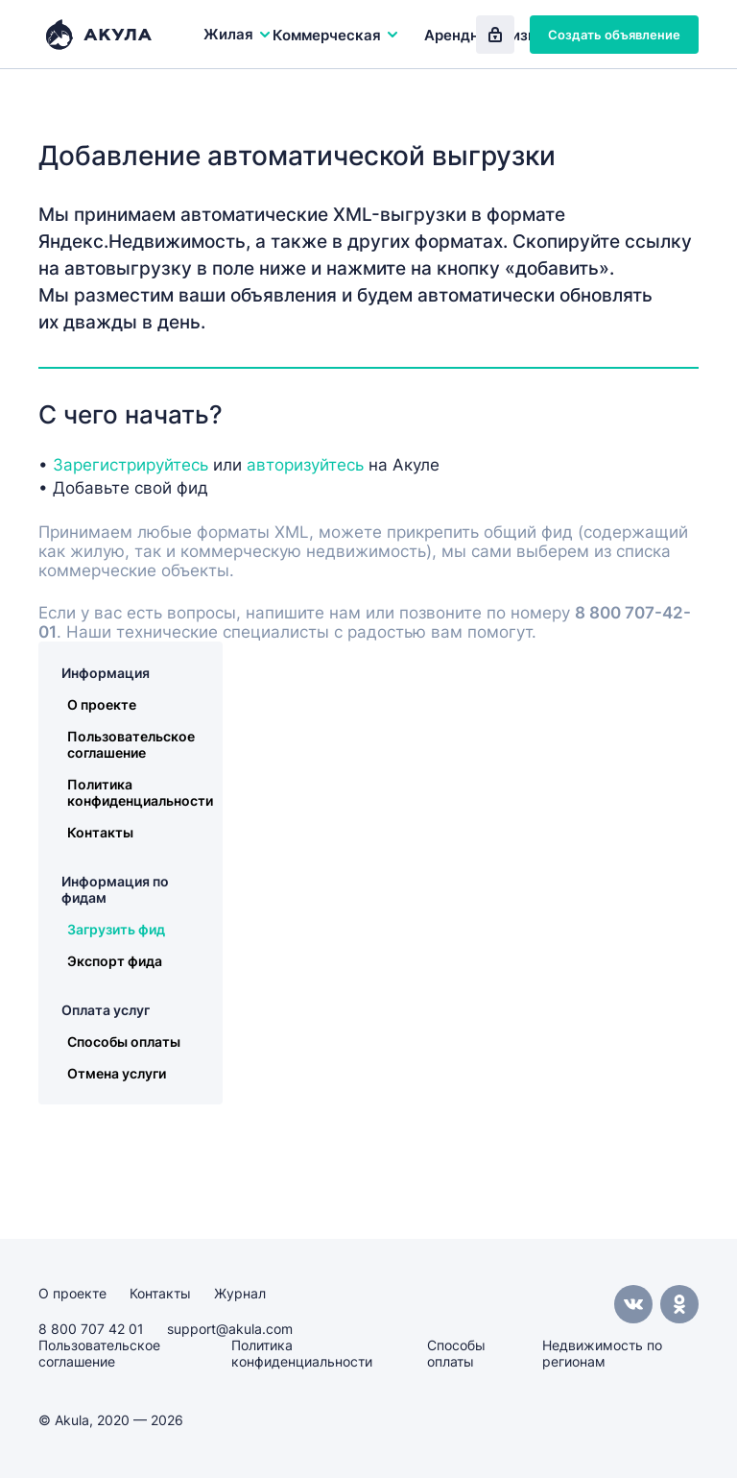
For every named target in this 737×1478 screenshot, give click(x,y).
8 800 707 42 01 (91, 1329)
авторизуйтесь (305, 464)
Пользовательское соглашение (131, 744)
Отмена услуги (116, 1073)
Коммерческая (336, 35)
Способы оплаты (123, 1041)
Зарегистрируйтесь (130, 464)
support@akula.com (230, 1329)
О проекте (101, 704)
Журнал (240, 1293)
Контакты (100, 832)
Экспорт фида (114, 961)
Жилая (238, 34)
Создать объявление (614, 34)
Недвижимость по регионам (602, 1353)
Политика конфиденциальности (140, 792)
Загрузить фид (116, 929)
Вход (495, 34)
